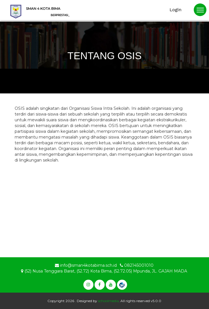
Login (176, 9)
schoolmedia (108, 301)
